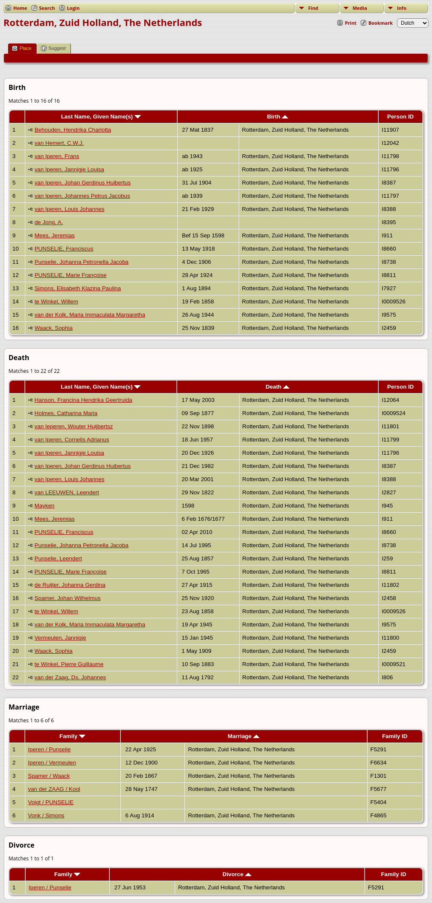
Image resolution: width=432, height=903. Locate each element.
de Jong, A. (49, 222)
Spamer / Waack (49, 776)
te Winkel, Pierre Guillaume (69, 664)
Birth (277, 116)
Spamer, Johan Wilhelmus (68, 598)
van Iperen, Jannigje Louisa (69, 169)
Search (47, 8)
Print (350, 23)
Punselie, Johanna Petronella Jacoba (81, 262)
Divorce (236, 874)
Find (313, 8)
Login (73, 8)
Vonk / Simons (46, 815)
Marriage (244, 736)
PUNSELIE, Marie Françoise (71, 275)
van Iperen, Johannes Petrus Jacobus (82, 196)
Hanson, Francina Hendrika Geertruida (83, 400)
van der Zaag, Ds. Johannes (70, 677)
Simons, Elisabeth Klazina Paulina (78, 288)
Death (277, 387)
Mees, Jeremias (55, 235)
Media (360, 8)
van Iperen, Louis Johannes (70, 209)
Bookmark (380, 23)
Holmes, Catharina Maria (66, 413)
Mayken (45, 505)
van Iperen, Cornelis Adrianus (72, 439)
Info (401, 8)
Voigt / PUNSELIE (51, 802)
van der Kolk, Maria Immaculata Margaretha (90, 315)
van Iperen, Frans (57, 156)
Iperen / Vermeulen (52, 762)
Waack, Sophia (54, 328)
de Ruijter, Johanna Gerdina (70, 585)
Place (22, 48)
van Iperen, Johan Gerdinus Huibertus (83, 182)
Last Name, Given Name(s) (101, 116)
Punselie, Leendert (58, 558)
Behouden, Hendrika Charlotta (73, 130)
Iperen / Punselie (49, 749)
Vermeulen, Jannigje (60, 638)
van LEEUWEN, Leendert (67, 492)
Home (20, 8)
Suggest (53, 48)
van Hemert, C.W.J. (59, 143)
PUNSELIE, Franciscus (64, 248)
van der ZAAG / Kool (54, 789)
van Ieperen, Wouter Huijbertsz (74, 426)
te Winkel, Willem (56, 301)
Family (72, 736)
